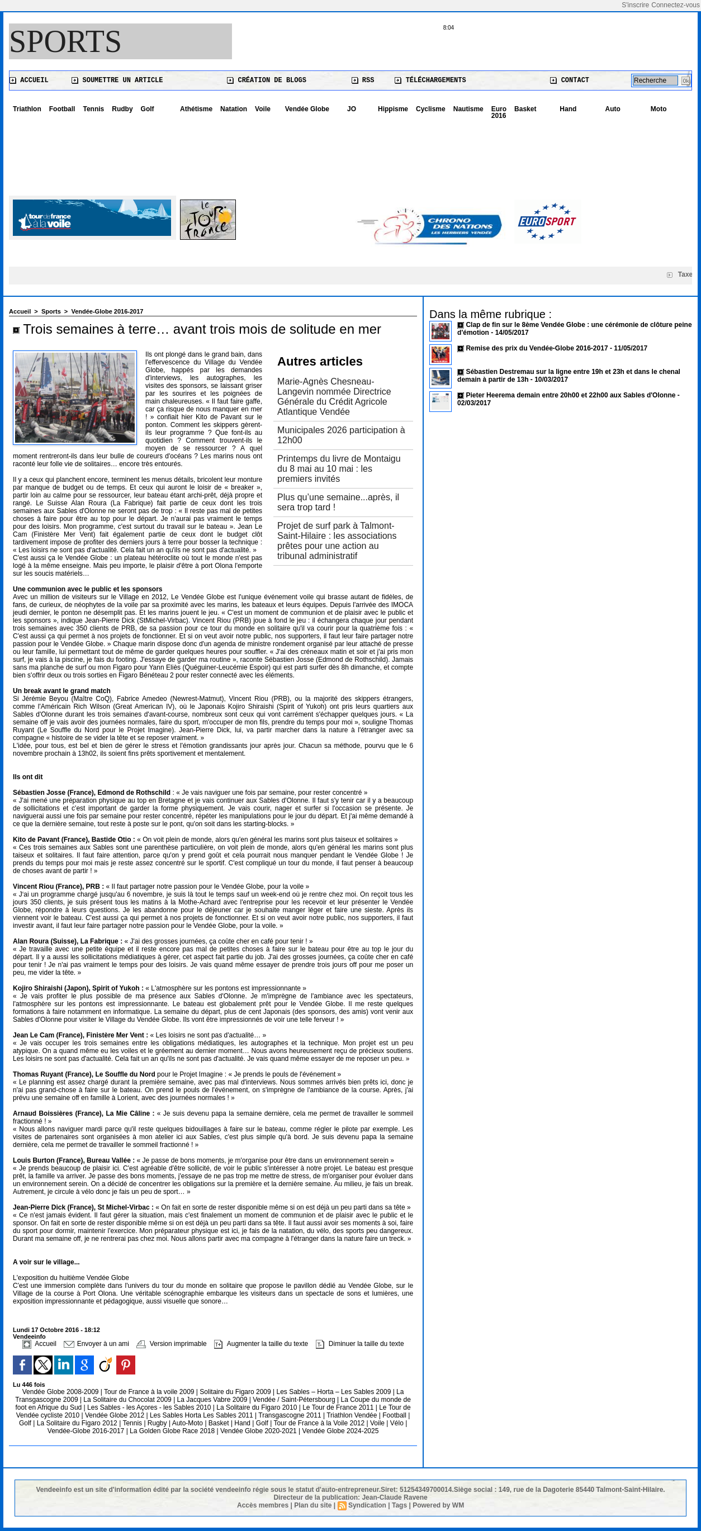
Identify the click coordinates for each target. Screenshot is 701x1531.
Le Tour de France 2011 (337, 1407)
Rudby (122, 109)
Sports (65, 41)
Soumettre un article (117, 80)
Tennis (93, 109)
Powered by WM (438, 1505)
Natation (233, 109)
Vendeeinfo (29, 1336)
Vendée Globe (307, 109)
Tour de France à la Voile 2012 (319, 1423)
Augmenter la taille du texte (261, 1344)
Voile (263, 109)
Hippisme (393, 109)
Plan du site (312, 1505)
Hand (568, 109)
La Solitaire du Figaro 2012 (78, 1423)
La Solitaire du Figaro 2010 (257, 1407)
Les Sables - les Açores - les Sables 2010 (150, 1407)
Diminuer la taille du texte (360, 1344)
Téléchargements (430, 80)
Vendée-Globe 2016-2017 (107, 311)
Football (62, 109)
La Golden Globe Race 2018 (173, 1431)
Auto (613, 109)
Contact (569, 80)
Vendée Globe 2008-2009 (61, 1392)
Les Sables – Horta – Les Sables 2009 (335, 1392)
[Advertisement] (350, 154)
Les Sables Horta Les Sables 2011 (201, 1415)
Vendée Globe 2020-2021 (259, 1431)
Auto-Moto (188, 1423)
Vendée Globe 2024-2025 (340, 1431)
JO (351, 109)
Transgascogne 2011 (290, 1415)
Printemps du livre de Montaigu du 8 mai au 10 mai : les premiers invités (339, 469)
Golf (147, 109)
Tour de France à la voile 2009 (150, 1392)
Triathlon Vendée (352, 1415)
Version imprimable (171, 1344)
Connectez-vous (675, 5)
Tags (399, 1505)
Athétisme (196, 109)
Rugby (158, 1423)
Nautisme (468, 109)
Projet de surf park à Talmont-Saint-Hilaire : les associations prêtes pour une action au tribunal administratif (336, 541)
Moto (659, 109)
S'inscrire (635, 5)
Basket (525, 109)
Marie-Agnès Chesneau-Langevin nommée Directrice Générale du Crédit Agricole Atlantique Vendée (334, 396)
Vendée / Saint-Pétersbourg (295, 1400)
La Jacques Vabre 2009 (213, 1400)
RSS (363, 80)
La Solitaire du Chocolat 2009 (128, 1400)
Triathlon (27, 109)
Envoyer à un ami (96, 1344)
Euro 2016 (498, 112)
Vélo (397, 1423)
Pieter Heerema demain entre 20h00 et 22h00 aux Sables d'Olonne (570, 395)
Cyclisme (431, 109)
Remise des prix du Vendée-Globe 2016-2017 (537, 348)
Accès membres (262, 1505)
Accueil (29, 80)
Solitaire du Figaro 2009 (236, 1392)
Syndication (367, 1505)
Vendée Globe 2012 (115, 1415)
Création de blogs (266, 80)
